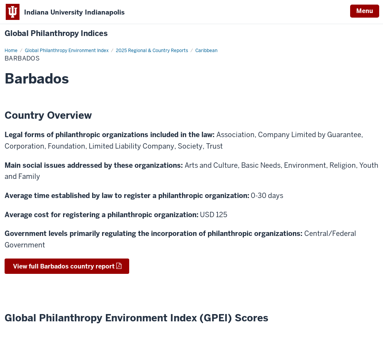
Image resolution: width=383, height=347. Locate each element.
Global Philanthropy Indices (56, 33)
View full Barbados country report (63, 266)
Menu (364, 11)
